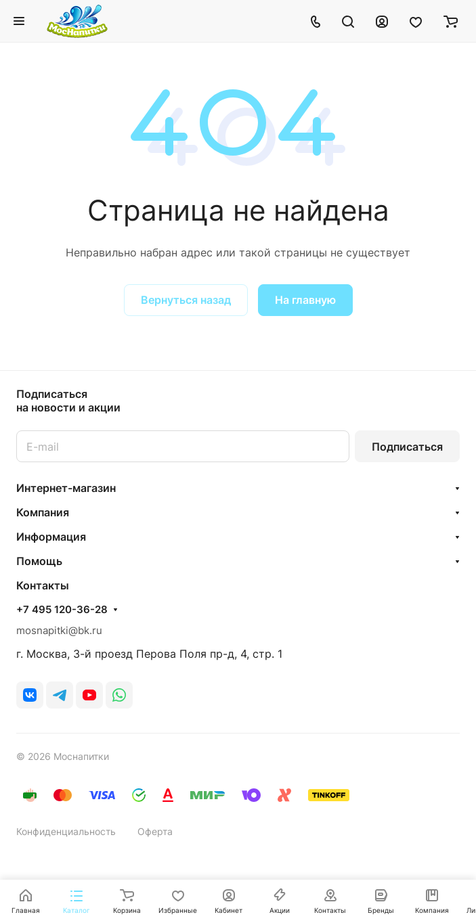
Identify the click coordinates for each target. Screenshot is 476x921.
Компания (42, 512)
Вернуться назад (186, 300)
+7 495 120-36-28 (62, 610)
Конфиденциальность (66, 831)
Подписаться (407, 446)
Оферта (155, 831)
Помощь (39, 561)
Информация (51, 536)
